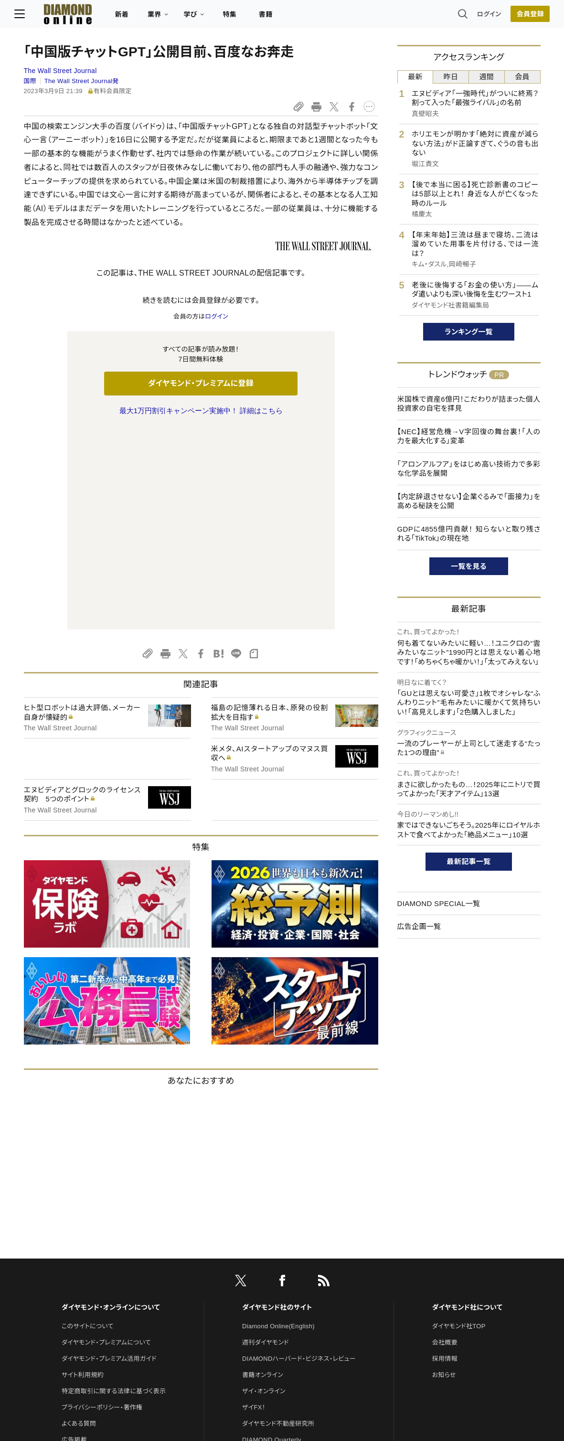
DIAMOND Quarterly (271, 1239)
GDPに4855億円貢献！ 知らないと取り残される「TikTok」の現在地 (469, 534)
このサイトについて (88, 1125)
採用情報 (445, 1158)
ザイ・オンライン (264, 1190)
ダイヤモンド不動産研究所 (278, 1223)
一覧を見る (469, 566)
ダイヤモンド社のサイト (277, 1106)
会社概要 (445, 1141)
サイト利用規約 (83, 1174)
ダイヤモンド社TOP (459, 1125)
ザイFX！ (254, 1206)
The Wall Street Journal (60, 71)
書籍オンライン (262, 1174)
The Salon (257, 1255)
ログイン (479, 16)
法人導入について (86, 1271)
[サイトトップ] (67, 16)
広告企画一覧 (419, 926)
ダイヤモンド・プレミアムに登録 (201, 383)
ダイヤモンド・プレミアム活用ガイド (109, 1158)
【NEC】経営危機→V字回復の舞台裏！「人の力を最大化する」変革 (469, 436)
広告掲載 (74, 1239)
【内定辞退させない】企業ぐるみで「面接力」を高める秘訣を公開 (469, 501)
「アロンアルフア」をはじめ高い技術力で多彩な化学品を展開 (469, 469)
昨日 (451, 77)
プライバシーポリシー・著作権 (102, 1206)
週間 (486, 77)
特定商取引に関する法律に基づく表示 (114, 1190)
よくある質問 (79, 1223)
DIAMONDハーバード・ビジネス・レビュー (299, 1158)
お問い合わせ (80, 1255)
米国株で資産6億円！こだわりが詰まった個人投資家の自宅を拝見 (469, 404)
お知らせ (444, 1174)
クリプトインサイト (267, 1288)
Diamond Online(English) (278, 1125)
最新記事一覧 (469, 861)
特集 (239, 17)
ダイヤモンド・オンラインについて (111, 1106)
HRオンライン (261, 1271)
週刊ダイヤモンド (265, 1141)
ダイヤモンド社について (467, 1106)
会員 (522, 77)
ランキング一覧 (469, 332)
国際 (30, 81)
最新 (415, 77)
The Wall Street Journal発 (81, 81)
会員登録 (520, 17)
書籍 (275, 17)
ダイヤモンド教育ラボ (271, 1304)
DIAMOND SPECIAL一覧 (438, 903)
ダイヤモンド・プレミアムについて (106, 1141)
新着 (131, 17)
